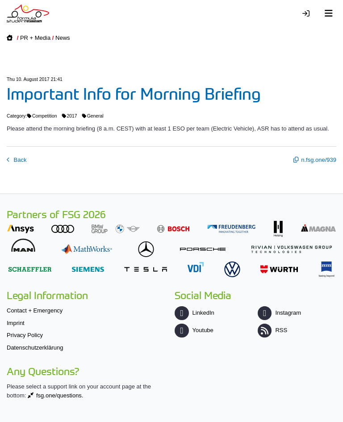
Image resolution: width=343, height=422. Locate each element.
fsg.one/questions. (60, 395)
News (62, 37)
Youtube (194, 330)
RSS (272, 330)
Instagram (279, 312)
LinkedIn (194, 312)
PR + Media (35, 37)
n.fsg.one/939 (318, 159)
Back (19, 159)
